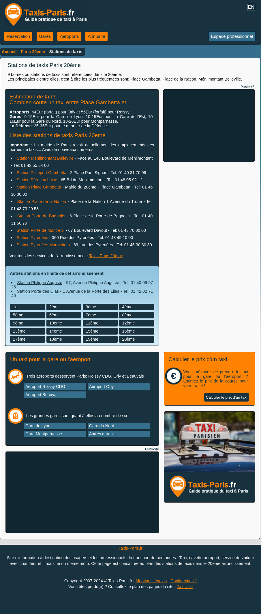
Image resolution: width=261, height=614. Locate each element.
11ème (92, 323)
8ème (127, 315)
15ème (92, 331)
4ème (127, 307)
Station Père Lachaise (36, 180)
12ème (128, 323)
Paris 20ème (33, 51)
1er (16, 307)
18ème (55, 339)
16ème (128, 331)
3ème (91, 307)
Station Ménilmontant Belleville (45, 158)
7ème (91, 315)
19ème (92, 339)
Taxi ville (185, 586)
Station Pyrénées (32, 237)
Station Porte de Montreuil (40, 230)
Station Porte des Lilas (38, 291)
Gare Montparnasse (43, 434)
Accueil (9, 51)
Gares (45, 36)
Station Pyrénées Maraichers (43, 244)
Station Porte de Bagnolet (41, 216)
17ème (19, 339)
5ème (18, 315)
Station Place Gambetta (39, 187)
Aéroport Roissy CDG (45, 386)
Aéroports (69, 36)
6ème (54, 315)
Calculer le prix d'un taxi (226, 397)
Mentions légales (151, 580)
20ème (128, 339)
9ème (18, 323)
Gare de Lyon (37, 425)
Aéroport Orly (101, 386)
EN (251, 7)
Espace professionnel (232, 36)
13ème (19, 331)
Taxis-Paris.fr (130, 548)
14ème (55, 331)
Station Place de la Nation (41, 201)
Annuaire (96, 36)
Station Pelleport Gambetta (41, 172)
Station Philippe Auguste (39, 282)
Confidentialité (183, 580)
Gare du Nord (101, 425)
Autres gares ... (103, 434)
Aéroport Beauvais (42, 394)
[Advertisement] (209, 125)
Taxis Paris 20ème (106, 255)
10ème (55, 323)
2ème (54, 307)
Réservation (18, 36)
